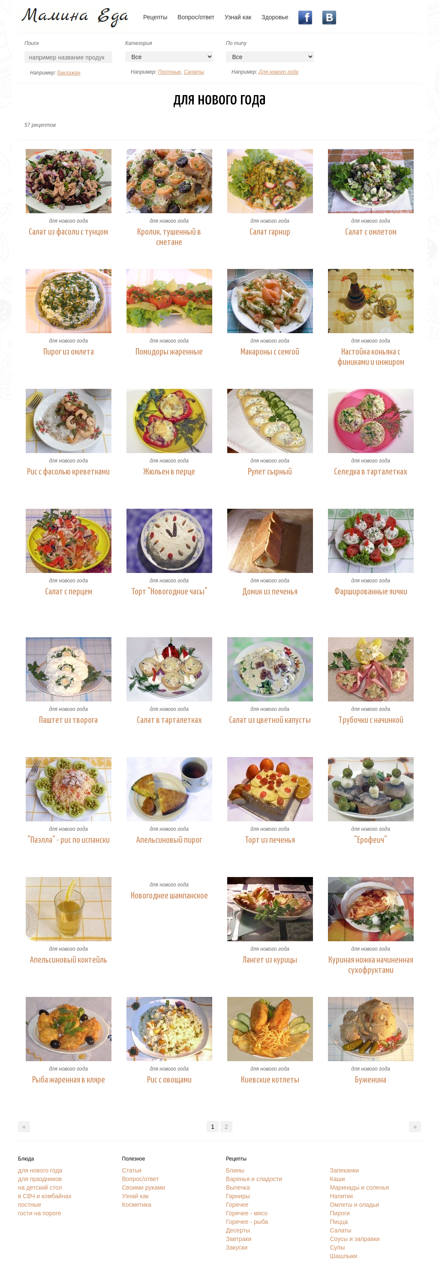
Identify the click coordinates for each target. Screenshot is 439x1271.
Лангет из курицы (270, 960)
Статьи (131, 1170)
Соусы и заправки (355, 1238)
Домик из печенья (270, 592)
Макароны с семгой (270, 352)
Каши (337, 1179)
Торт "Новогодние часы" (169, 592)
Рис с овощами (169, 1080)
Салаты (194, 72)
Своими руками (143, 1187)
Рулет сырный (270, 472)
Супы (337, 1247)
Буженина (370, 1080)
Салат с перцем (68, 592)
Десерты (238, 1230)
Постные (169, 72)
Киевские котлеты (270, 1080)
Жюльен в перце (169, 472)
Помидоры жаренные (169, 352)
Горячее (237, 1204)
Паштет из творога (68, 720)
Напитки (341, 1196)
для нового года (68, 221)
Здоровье (275, 17)
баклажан (68, 73)
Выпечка (238, 1187)
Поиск (31, 43)
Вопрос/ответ (195, 17)
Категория (138, 43)
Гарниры (238, 1196)
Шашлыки (344, 1256)
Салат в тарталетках (169, 720)
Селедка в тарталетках (370, 472)
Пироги (340, 1213)
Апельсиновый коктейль (68, 960)
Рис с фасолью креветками (68, 472)
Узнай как (238, 17)
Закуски (236, 1247)
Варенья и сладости (254, 1179)
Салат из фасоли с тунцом (68, 232)
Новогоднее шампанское (169, 896)
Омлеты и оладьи (354, 1204)
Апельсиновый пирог (169, 840)
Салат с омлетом (371, 232)
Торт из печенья (270, 840)
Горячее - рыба (247, 1221)
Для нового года (278, 72)
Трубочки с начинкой (370, 720)
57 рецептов (40, 125)
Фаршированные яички (370, 592)
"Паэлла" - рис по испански (68, 840)
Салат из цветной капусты (270, 720)
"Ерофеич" (370, 840)
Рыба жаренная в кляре (68, 1080)
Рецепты (155, 17)
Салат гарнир (270, 232)
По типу (236, 43)
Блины (235, 1170)
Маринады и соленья (359, 1187)
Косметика (136, 1204)
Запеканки (344, 1170)
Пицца (339, 1221)
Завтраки (238, 1238)
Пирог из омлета (68, 352)
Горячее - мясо (247, 1213)
